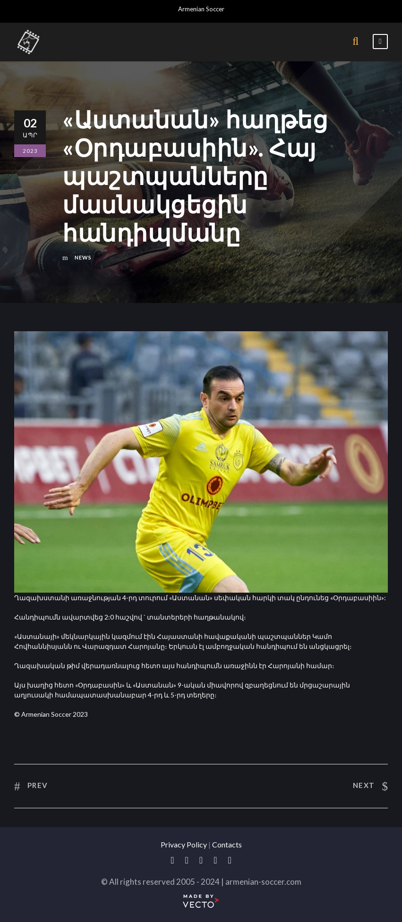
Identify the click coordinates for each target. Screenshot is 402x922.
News (83, 257)
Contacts (227, 844)
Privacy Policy (184, 844)
